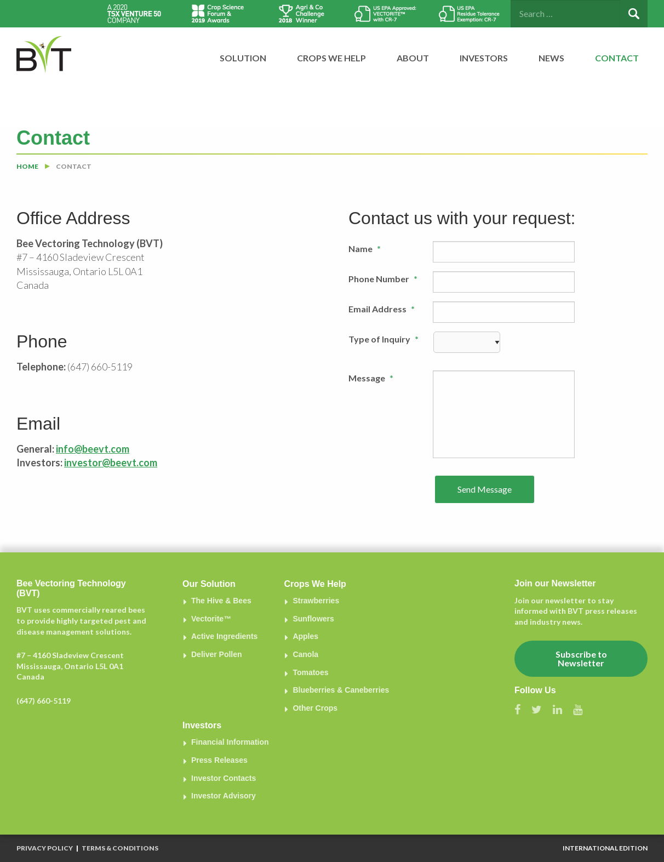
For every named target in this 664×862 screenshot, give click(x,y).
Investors (484, 58)
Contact (617, 58)
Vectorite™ (211, 618)
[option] (134, 13)
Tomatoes (310, 672)
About (413, 58)
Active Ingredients (224, 636)
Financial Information (230, 742)
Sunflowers (313, 618)
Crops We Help (331, 58)
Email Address (381, 309)
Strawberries (316, 600)
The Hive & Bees (221, 600)
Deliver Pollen (216, 654)
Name (364, 248)
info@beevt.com (92, 449)
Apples (305, 636)
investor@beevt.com (110, 462)
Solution (243, 58)
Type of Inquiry (383, 339)
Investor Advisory (223, 795)
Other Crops (315, 708)
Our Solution (209, 584)
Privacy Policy (44, 848)
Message (370, 378)
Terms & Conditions (120, 848)
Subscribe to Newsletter (581, 658)
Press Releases (219, 760)
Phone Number (382, 278)
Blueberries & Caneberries (341, 690)
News (551, 58)
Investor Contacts (223, 778)
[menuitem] (236, 58)
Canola (305, 654)
